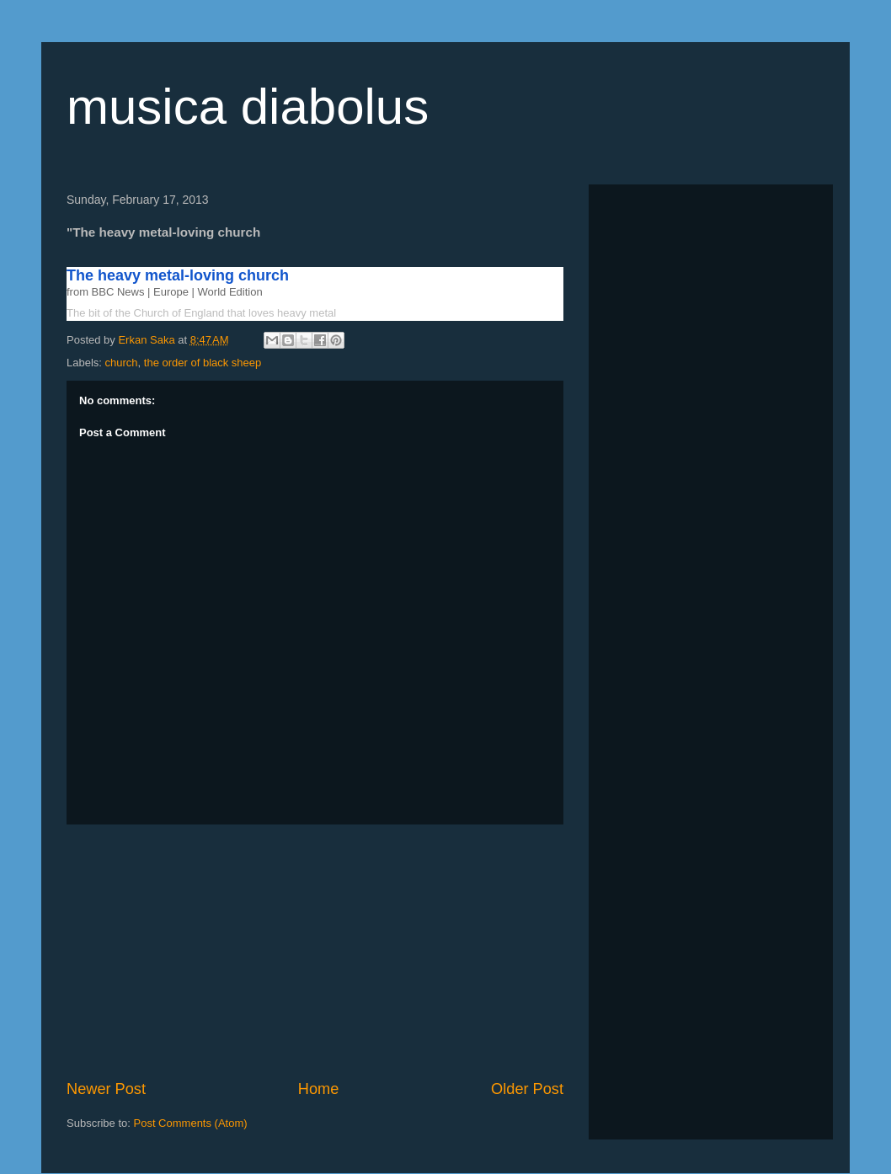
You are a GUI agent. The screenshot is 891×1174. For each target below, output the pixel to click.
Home (318, 1089)
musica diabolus (248, 106)
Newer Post (106, 1089)
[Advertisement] (315, 951)
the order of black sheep (202, 362)
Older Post (527, 1089)
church (121, 362)
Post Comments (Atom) (191, 1123)
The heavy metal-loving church (187, 275)
